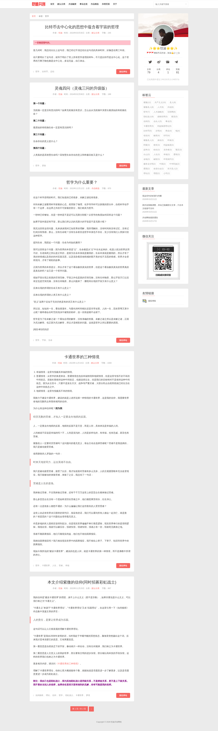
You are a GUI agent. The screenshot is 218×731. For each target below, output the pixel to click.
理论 (48, 695)
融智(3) (156, 159)
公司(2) (167, 173)
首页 (52, 4)
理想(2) (156, 173)
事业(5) (168, 121)
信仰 (54, 695)
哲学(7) (146, 112)
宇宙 (44, 340)
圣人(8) (173, 102)
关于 (115, 4)
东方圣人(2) (172, 168)
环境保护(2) (169, 159)
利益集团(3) (169, 145)
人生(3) (156, 154)
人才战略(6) (158, 112)
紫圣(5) (174, 116)
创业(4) (146, 135)
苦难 (61, 565)
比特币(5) (147, 131)
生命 (50, 340)
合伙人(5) (157, 121)
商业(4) (168, 131)
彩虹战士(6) (148, 116)
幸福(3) (167, 154)
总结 (52, 71)
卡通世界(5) (148, 126)
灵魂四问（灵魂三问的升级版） (82, 88)
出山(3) (146, 154)
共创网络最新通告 (150, 217)
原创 (44, 165)
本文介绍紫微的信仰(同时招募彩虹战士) (82, 582)
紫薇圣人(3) (148, 140)
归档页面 (106, 4)
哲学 (37, 71)
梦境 (88, 695)
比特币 (45, 71)
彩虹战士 (69, 695)
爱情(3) (177, 154)
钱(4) (177, 131)
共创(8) (170, 107)
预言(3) (178, 150)
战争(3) (146, 150)
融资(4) (156, 135)
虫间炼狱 (39, 695)
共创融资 (72, 4)
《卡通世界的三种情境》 (67, 663)
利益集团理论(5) (164, 126)
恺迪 (60, 33)
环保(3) (170, 140)
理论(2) (146, 173)
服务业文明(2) (149, 164)
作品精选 (95, 4)
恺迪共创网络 (116, 722)
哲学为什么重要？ (81, 182)
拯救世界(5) (162, 116)
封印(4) (167, 135)
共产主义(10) (160, 102)
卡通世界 (46, 565)
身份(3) (160, 140)
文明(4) (158, 131)
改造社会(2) (158, 168)
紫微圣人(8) (148, 107)
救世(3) (156, 145)
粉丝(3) (156, 150)
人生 (54, 565)
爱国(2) (146, 168)
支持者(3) (168, 150)
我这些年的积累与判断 (152, 196)
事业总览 (83, 4)
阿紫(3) (146, 145)
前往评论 (123, 72)
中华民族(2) (174, 164)
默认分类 (61, 4)
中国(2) (162, 164)
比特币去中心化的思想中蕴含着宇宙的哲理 (82, 27)
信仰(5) (146, 121)
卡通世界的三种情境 (81, 357)
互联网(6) (171, 112)
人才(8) (160, 107)
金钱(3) (146, 159)
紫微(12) (147, 102)
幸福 (67, 565)
